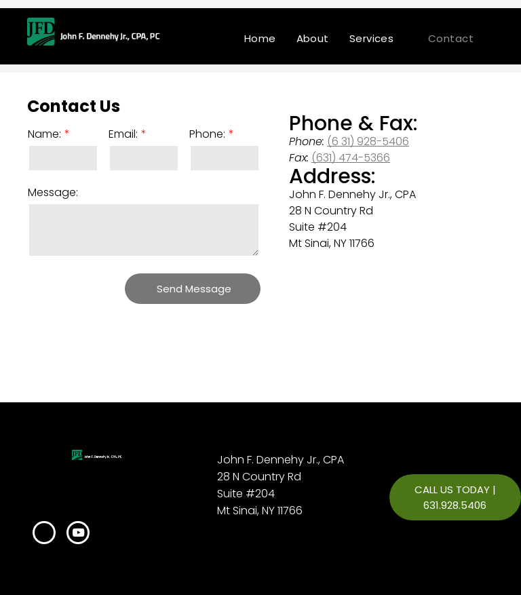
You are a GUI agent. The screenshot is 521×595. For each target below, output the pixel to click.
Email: (123, 134)
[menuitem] (260, 38)
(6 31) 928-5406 (368, 141)
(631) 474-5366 (350, 158)
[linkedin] (44, 534)
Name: (44, 134)
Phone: (207, 134)
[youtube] (78, 534)
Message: (53, 192)
